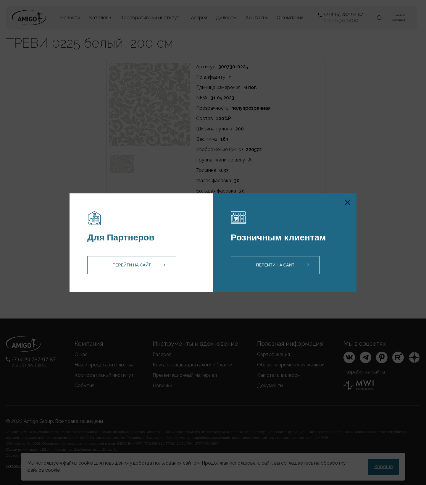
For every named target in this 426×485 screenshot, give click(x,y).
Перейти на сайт (131, 265)
